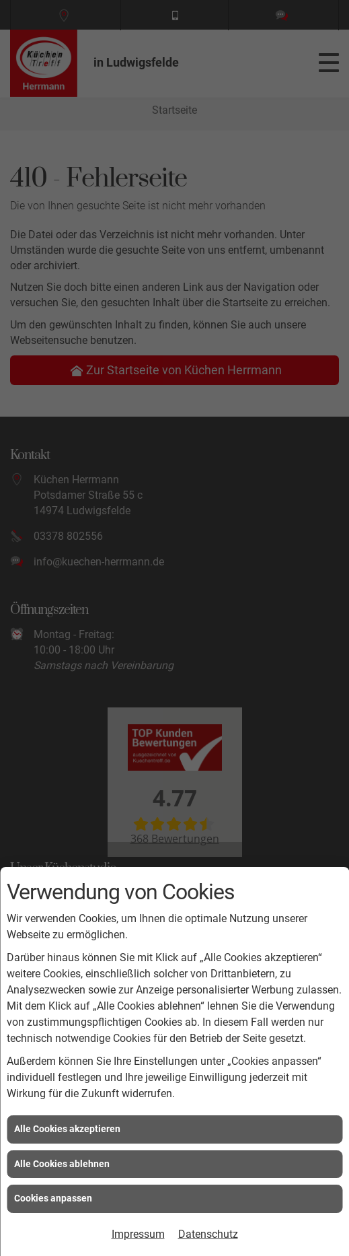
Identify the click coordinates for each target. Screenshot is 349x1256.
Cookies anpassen (53, 1198)
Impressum (138, 1234)
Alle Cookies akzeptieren (67, 1128)
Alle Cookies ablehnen (62, 1163)
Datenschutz (208, 1234)
